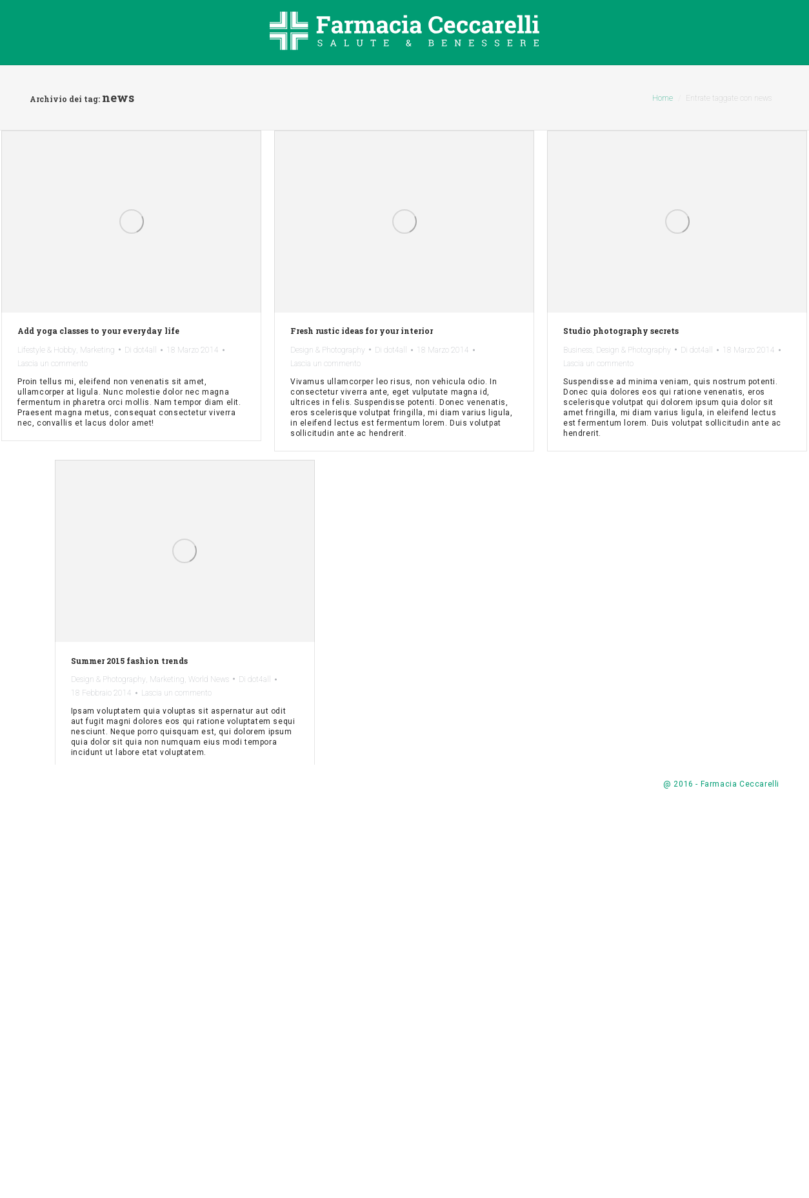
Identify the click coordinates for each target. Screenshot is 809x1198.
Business (577, 350)
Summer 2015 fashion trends (429, 697)
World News (508, 715)
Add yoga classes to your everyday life (98, 330)
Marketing (97, 350)
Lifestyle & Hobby (46, 350)
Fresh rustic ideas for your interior (361, 330)
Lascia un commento (52, 363)
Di (141, 350)
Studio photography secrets (621, 330)
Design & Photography (327, 350)
